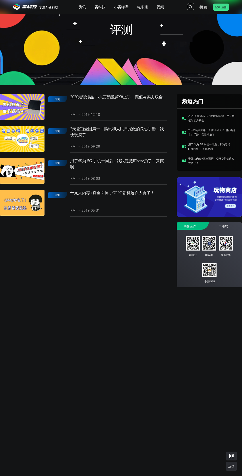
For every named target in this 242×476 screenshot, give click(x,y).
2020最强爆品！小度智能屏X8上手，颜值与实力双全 (116, 97)
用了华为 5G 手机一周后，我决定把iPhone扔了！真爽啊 (117, 164)
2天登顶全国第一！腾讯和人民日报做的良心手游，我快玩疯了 (117, 132)
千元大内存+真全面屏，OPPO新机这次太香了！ (112, 193)
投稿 (203, 7)
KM (73, 114)
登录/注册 (221, 7)
